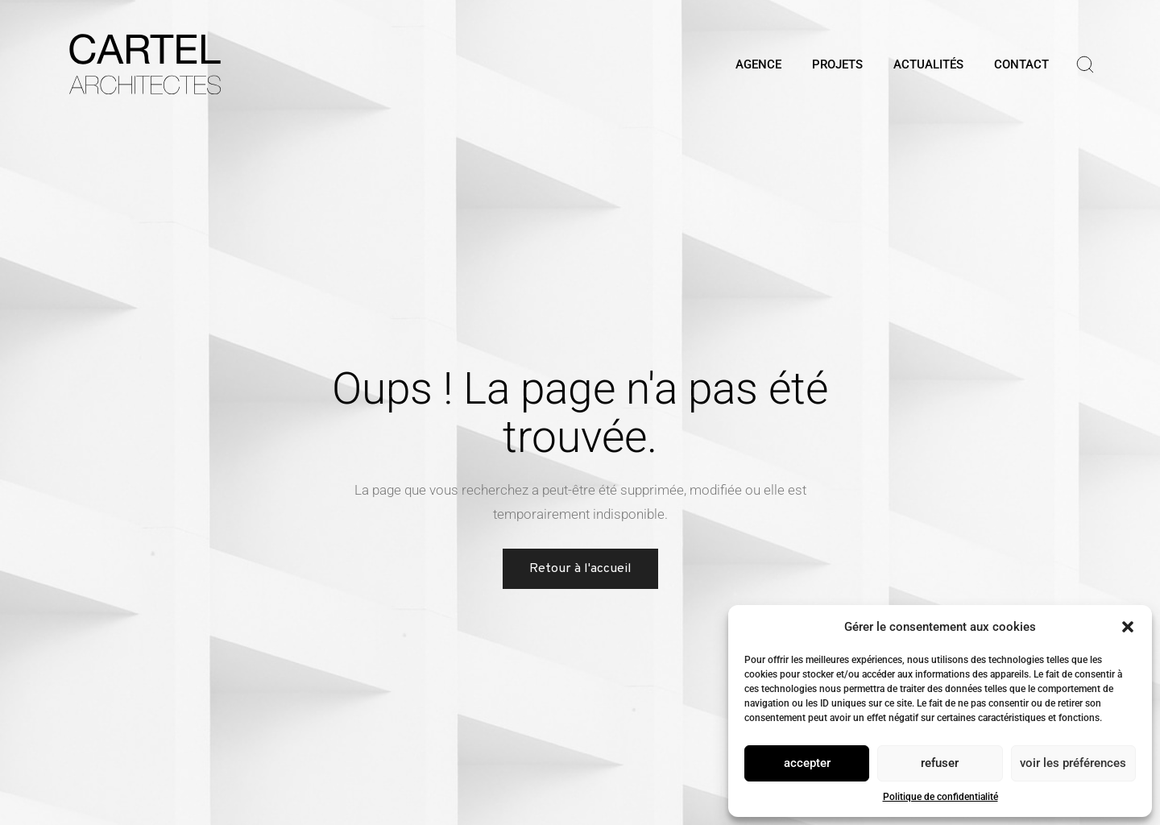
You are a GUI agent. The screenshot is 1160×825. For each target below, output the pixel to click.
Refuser (940, 763)
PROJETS (837, 64)
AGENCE (758, 64)
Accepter (807, 763)
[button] (1128, 627)
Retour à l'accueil (580, 569)
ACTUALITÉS (928, 64)
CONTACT (1021, 64)
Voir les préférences (1073, 763)
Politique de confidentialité (940, 796)
